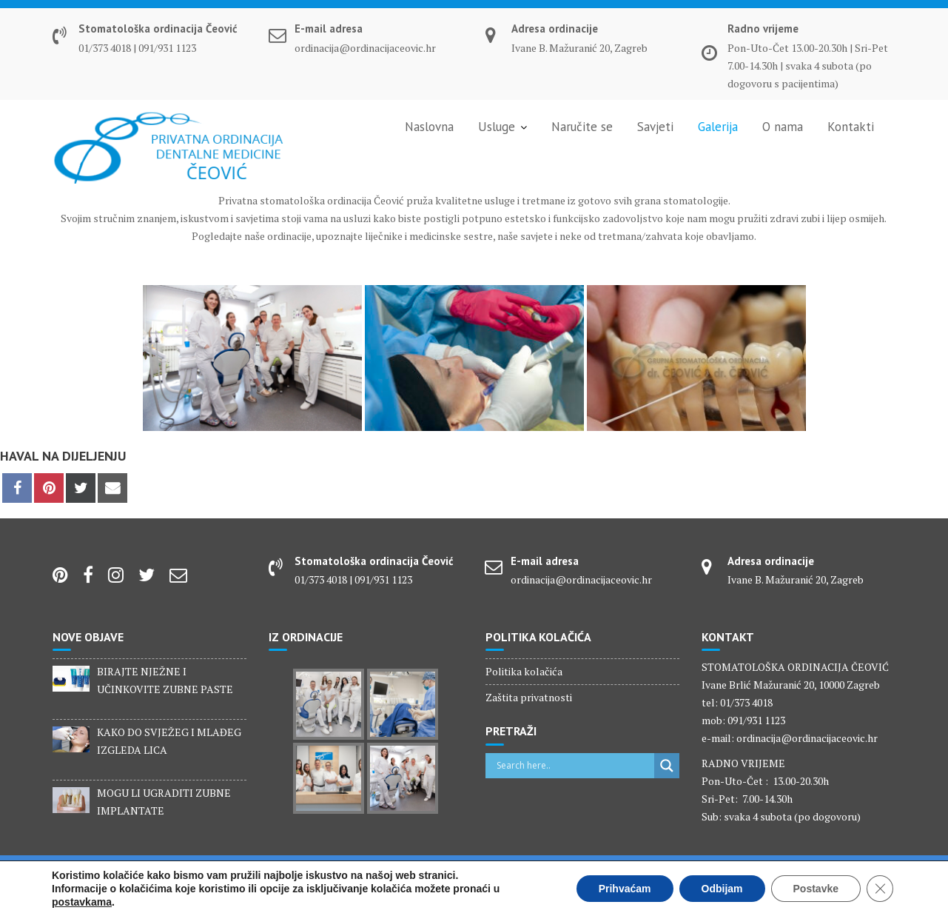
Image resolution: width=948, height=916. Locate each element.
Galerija (718, 126)
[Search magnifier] (666, 765)
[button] (23, 22)
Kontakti (850, 126)
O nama (782, 126)
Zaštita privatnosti (528, 697)
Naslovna (429, 126)
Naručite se (582, 126)
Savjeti (655, 126)
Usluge (496, 126)
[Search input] (574, 765)
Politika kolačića (523, 671)
